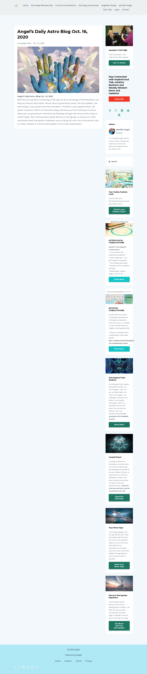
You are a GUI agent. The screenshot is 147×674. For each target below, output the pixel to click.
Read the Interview (119, 498)
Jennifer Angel (125, 5)
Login (116, 9)
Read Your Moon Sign (119, 565)
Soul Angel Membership (42, 5)
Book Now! (119, 279)
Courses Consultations (65, 5)
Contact (125, 9)
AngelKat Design (109, 5)
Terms (79, 661)
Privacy (88, 661)
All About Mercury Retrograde (119, 626)
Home (25, 5)
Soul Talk (107, 9)
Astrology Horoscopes (89, 5)
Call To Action (119, 63)
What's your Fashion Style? (119, 210)
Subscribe (119, 99)
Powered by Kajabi (73, 655)
